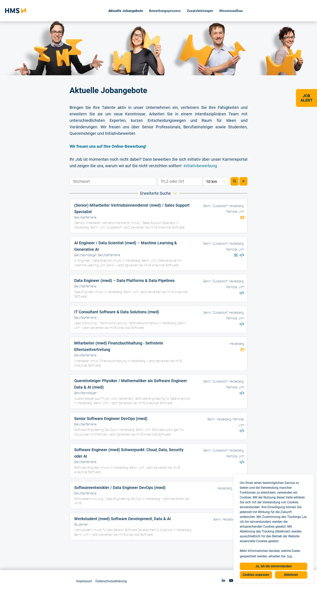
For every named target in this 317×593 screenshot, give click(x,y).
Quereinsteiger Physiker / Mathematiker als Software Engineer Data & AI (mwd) (130, 384)
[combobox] (216, 181)
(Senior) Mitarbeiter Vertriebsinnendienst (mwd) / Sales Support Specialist (132, 208)
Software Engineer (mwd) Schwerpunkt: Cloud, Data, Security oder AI (129, 453)
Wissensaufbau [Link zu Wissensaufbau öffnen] (231, 11)
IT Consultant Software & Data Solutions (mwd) (116, 311)
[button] (158, 193)
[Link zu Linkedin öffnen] (223, 580)
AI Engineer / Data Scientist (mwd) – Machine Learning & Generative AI (125, 246)
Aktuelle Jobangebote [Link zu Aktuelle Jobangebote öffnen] (125, 11)
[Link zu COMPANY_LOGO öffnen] (15, 10)
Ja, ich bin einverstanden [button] (273, 566)
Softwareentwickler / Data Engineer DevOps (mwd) (120, 487)
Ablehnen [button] (291, 575)
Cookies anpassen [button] (256, 575)
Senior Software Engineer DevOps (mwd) (110, 418)
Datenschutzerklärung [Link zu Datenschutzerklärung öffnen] (111, 581)
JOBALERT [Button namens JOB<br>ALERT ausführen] (306, 98)
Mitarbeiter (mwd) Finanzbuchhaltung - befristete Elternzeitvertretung (118, 346)
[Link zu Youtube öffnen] (231, 580)
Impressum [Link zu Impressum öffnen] (84, 581)
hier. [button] (290, 556)
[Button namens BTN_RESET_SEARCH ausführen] (243, 181)
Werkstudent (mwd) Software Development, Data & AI (122, 518)
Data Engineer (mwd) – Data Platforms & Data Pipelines (124, 280)
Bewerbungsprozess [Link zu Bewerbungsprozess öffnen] (165, 11)
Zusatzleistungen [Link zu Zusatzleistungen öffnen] (200, 11)
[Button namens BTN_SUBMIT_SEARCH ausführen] (234, 181)
